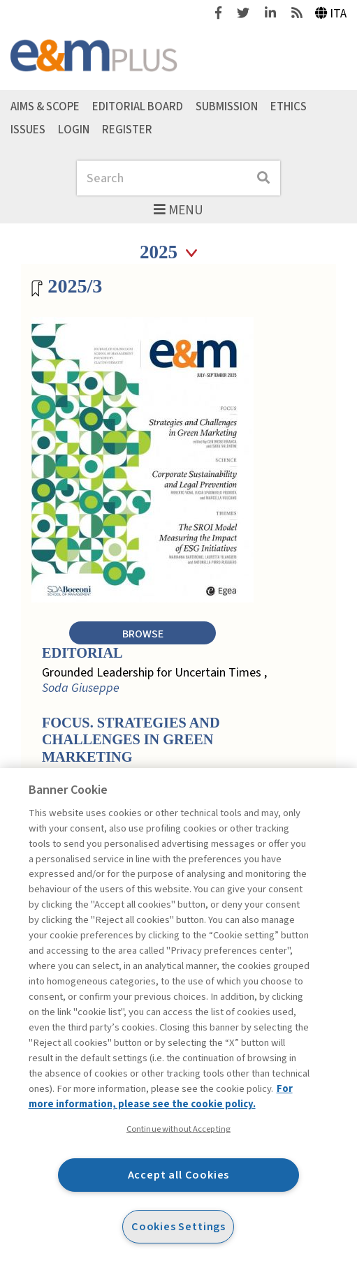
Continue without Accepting (178, 1129)
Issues (27, 129)
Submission (227, 106)
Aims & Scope (45, 106)
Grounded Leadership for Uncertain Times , (154, 680)
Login (73, 129)
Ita (331, 13)
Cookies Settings (178, 1226)
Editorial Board (137, 106)
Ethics (288, 106)
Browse (142, 634)
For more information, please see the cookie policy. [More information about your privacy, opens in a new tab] (161, 1096)
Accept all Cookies (179, 1175)
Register (127, 129)
